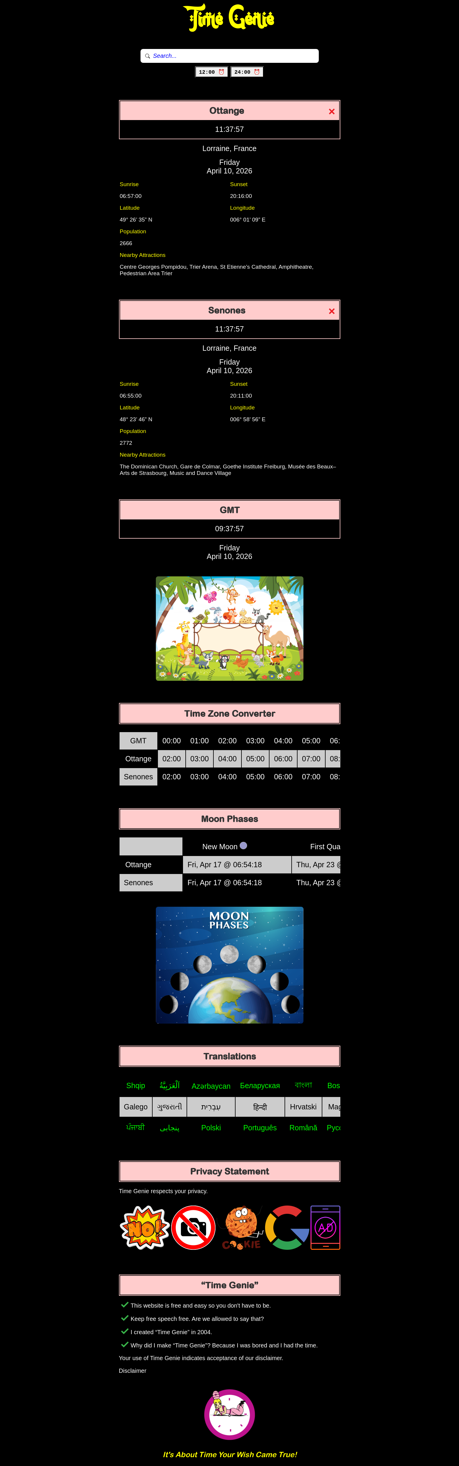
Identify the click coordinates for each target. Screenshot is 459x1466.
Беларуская (260, 1085)
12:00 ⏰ (212, 72)
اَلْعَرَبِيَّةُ (169, 1085)
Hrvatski (303, 1107)
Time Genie (229, 19)
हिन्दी (260, 1107)
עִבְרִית (211, 1107)
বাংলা (303, 1085)
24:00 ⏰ (247, 72)
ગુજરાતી (169, 1107)
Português (260, 1128)
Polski (211, 1128)
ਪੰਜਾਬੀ (135, 1127)
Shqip (135, 1085)
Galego (136, 1107)
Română (304, 1128)
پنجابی (169, 1128)
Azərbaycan (211, 1086)
